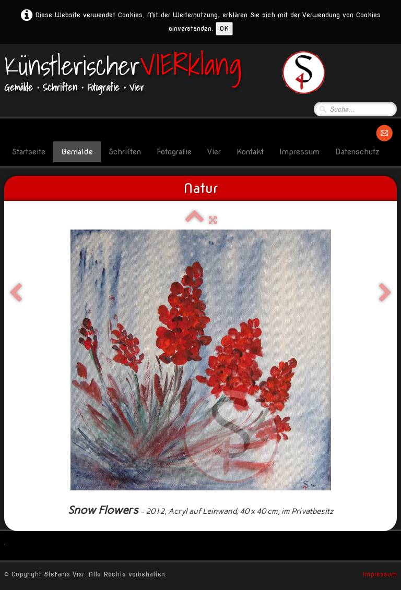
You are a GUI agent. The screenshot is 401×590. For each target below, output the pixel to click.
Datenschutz (357, 151)
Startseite (28, 151)
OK (224, 28)
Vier (214, 151)
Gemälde (77, 151)
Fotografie (174, 151)
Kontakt (250, 151)
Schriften (125, 151)
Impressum (299, 151)
